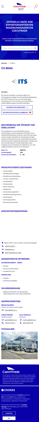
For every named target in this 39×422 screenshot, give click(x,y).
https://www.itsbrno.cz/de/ (13, 253)
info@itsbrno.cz (9, 249)
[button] (34, 346)
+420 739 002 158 (28, 323)
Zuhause (4, 63)
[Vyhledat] (36, 6)
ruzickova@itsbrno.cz (29, 320)
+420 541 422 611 (10, 246)
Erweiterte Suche (30, 52)
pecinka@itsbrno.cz (11, 320)
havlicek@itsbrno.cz (11, 310)
